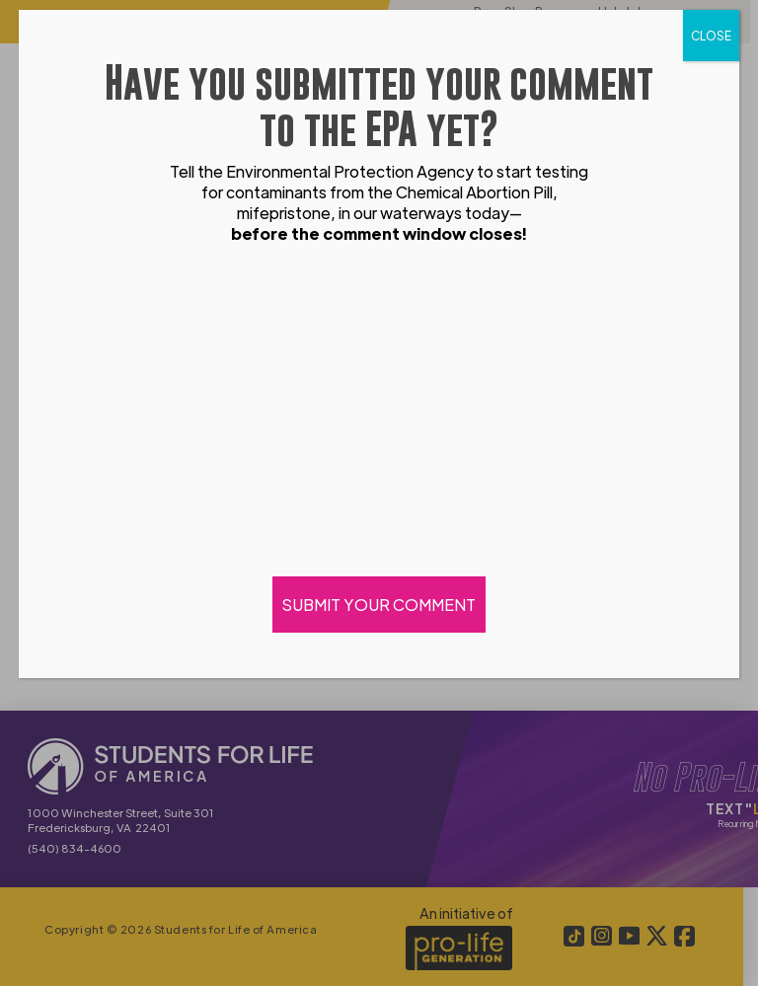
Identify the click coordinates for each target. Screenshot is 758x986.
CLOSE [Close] (711, 35)
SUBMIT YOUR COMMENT (379, 604)
